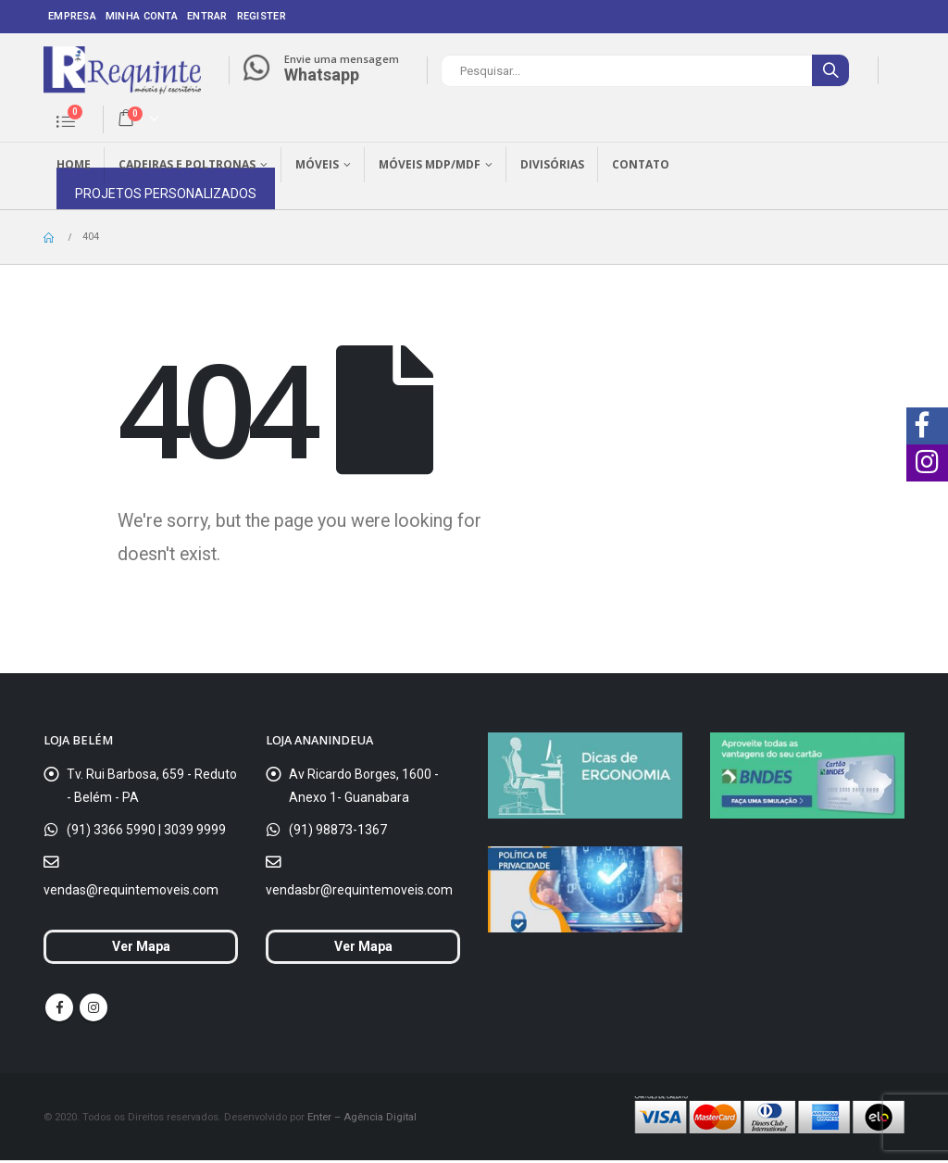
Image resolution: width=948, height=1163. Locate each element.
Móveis (317, 164)
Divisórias (552, 164)
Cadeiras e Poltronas (187, 164)
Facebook (59, 1010)
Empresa (72, 16)
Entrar (207, 16)
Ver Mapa (141, 948)
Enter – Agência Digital (362, 1119)
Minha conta (142, 16)
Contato (640, 164)
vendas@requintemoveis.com (131, 889)
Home (73, 164)
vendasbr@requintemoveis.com (359, 889)
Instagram (93, 1010)
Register (261, 16)
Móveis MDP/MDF (429, 164)
